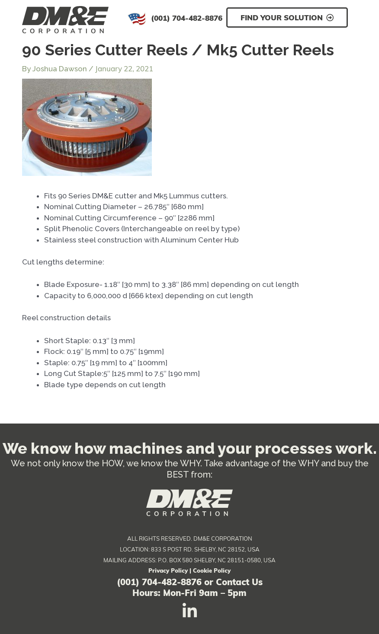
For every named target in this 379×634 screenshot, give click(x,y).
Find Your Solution (282, 17)
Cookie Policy (212, 570)
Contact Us (239, 582)
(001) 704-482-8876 (186, 17)
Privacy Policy (168, 570)
